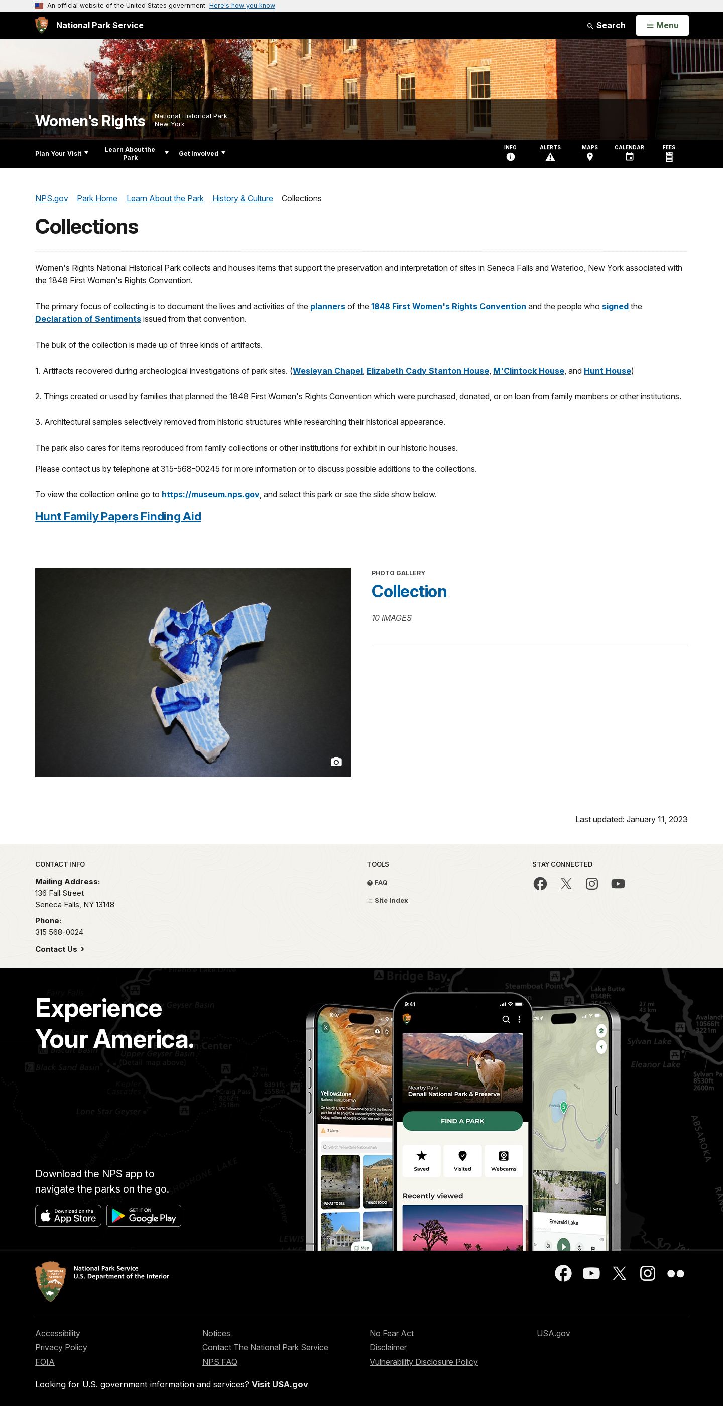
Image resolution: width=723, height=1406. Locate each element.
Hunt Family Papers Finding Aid (118, 516)
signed (615, 306)
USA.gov (553, 1333)
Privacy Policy (61, 1347)
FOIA (45, 1362)
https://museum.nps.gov (211, 494)
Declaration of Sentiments (88, 319)
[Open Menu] (662, 25)
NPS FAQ (219, 1362)
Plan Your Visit (61, 153)
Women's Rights (90, 121)
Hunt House (607, 371)
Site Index (387, 900)
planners (327, 306)
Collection (409, 591)
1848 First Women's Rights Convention (448, 306)
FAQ (377, 882)
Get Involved (202, 153)
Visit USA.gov (280, 1384)
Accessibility (57, 1333)
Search (606, 25)
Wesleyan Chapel (328, 371)
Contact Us (57, 949)
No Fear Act (392, 1333)
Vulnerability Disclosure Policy (424, 1362)
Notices (216, 1333)
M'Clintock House (528, 371)
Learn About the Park (137, 153)
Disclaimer (388, 1347)
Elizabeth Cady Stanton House (428, 371)
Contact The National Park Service (265, 1347)
